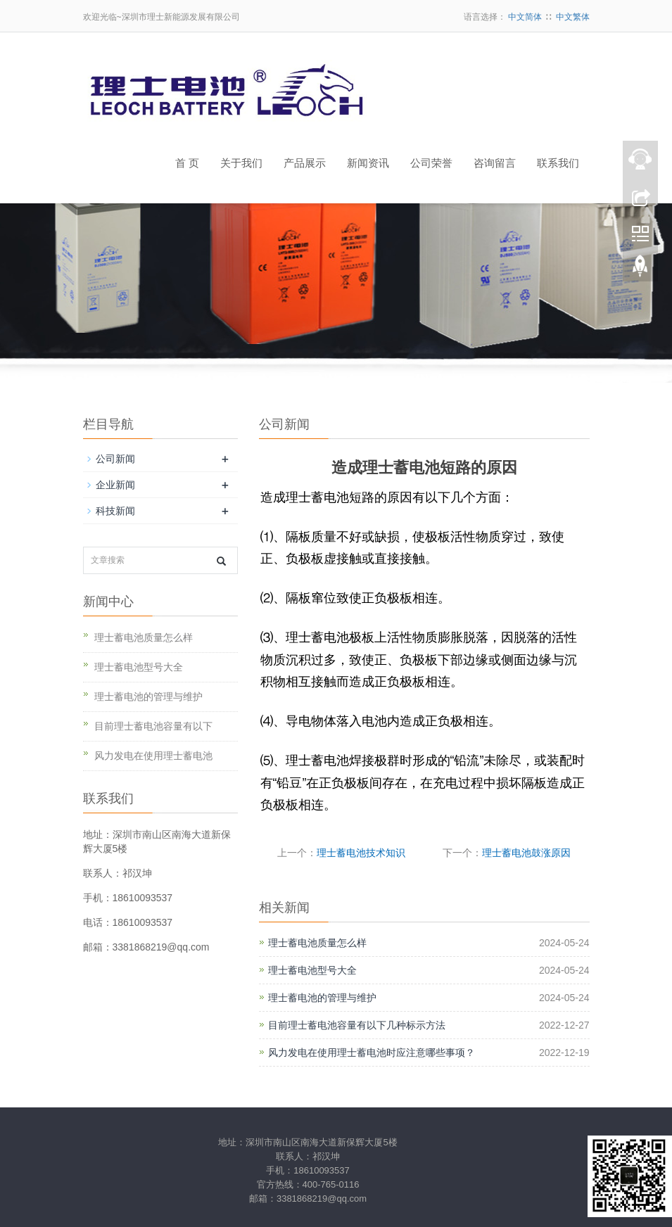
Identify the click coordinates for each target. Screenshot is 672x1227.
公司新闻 (115, 458)
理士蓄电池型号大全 (312, 970)
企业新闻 (115, 484)
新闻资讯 (368, 163)
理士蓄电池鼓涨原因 (526, 852)
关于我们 (241, 163)
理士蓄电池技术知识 (361, 852)
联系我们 (558, 163)
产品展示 (305, 163)
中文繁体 (573, 17)
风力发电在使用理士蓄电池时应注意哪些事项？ (371, 1052)
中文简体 (525, 17)
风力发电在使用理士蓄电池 (153, 755)
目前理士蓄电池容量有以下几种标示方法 (356, 1025)
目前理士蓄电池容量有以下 (153, 726)
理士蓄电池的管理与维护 (322, 997)
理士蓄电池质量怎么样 (317, 942)
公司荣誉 (431, 163)
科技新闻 (115, 510)
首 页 (187, 163)
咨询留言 (495, 163)
